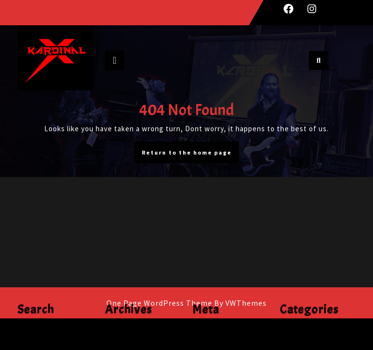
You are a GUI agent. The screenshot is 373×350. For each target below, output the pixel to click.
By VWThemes (240, 303)
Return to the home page (190, 154)
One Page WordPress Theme (159, 303)
